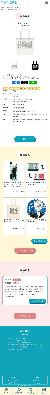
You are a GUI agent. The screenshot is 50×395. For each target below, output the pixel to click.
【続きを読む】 (10, 297)
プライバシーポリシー (13, 380)
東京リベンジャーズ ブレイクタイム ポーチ (35, 183)
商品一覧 (14, 377)
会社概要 (36, 377)
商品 (17, 279)
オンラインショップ (31, 391)
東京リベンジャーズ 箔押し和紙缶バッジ (35, 220)
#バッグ (5, 88)
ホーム (6, 390)
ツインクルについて (43, 391)
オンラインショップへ (25, 250)
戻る (25, 139)
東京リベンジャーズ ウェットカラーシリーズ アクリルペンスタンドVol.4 (12, 184)
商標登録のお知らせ (12, 283)
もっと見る (38, 241)
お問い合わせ (25, 316)
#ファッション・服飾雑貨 (17, 88)
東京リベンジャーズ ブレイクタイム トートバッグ (12, 220)
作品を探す (18, 390)
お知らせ (36, 380)
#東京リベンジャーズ (33, 88)
